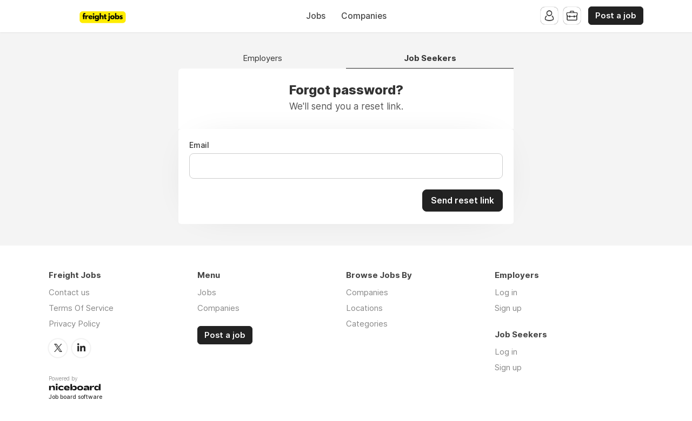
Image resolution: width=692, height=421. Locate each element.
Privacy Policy (74, 323)
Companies (364, 16)
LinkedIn (81, 347)
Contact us (69, 292)
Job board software (75, 397)
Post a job (615, 16)
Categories (367, 323)
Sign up (508, 307)
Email (199, 145)
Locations (364, 307)
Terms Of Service (81, 307)
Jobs (315, 16)
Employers (262, 58)
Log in (506, 292)
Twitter (58, 347)
